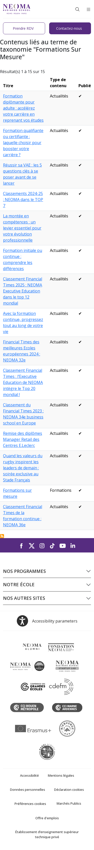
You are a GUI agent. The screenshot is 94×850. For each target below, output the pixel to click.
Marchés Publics (69, 803)
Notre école (19, 584)
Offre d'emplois (47, 818)
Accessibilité (29, 775)
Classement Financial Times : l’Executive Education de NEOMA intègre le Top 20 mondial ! (23, 382)
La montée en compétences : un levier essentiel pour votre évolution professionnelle (22, 228)
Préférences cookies (30, 803)
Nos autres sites (24, 598)
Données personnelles (27, 789)
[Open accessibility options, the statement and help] (47, 621)
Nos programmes (24, 571)
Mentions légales (61, 775)
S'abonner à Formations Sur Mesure (2, 536)
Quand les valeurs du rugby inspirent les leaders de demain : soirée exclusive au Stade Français (22, 468)
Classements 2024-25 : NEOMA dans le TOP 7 (23, 199)
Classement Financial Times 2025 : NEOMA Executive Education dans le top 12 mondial (22, 291)
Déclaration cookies (69, 789)
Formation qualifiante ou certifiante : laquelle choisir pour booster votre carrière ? (23, 142)
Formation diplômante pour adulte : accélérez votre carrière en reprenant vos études (23, 108)
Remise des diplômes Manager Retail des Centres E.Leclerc (22, 439)
